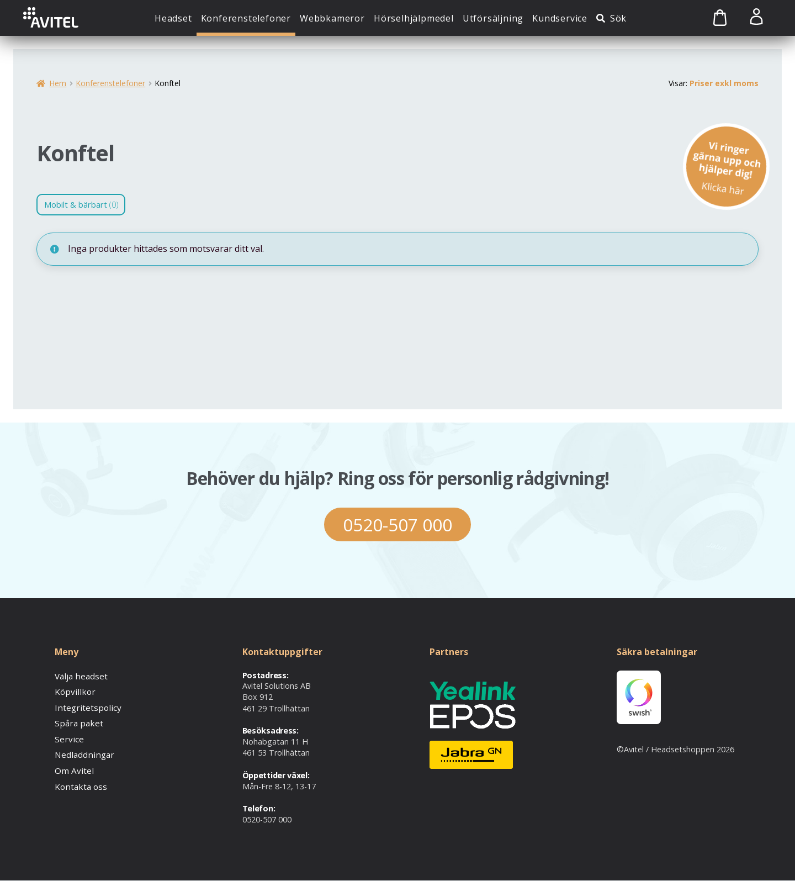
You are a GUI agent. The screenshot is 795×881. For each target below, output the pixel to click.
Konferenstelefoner (246, 18)
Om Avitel (72, 767)
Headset (173, 18)
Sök (618, 18)
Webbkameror (332, 18)
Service (67, 736)
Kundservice (559, 18)
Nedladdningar (82, 752)
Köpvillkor (72, 691)
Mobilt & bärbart (85, 205)
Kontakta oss (79, 782)
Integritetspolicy (84, 706)
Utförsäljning (493, 18)
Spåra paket (77, 721)
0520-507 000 (397, 524)
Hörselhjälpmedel (414, 18)
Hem (57, 83)
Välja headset (79, 676)
